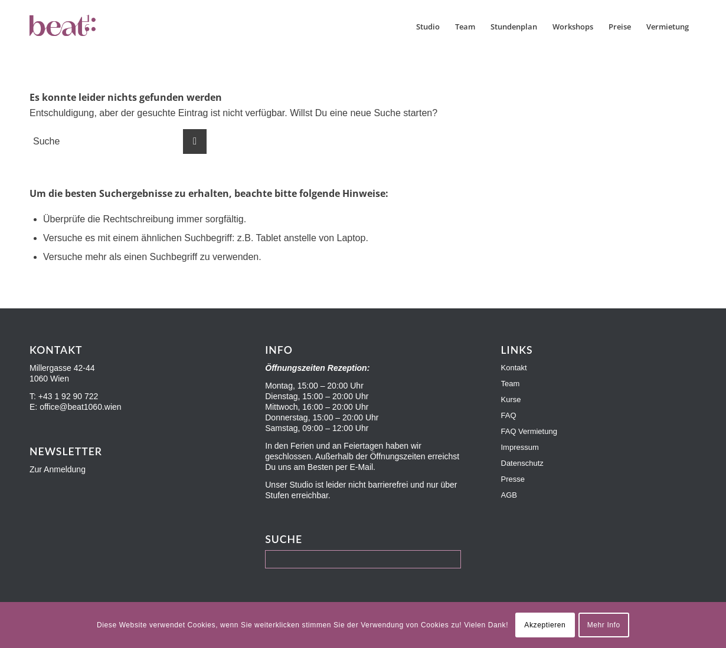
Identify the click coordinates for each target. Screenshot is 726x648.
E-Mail (361, 467)
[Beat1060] (87, 26)
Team (510, 383)
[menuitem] (427, 26)
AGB (509, 495)
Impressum (520, 447)
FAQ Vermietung (529, 431)
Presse (513, 479)
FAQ (508, 415)
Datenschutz (522, 463)
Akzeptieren (544, 625)
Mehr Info (603, 625)
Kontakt (514, 367)
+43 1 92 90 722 (68, 396)
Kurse (511, 399)
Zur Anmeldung (58, 469)
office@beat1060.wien (81, 407)
